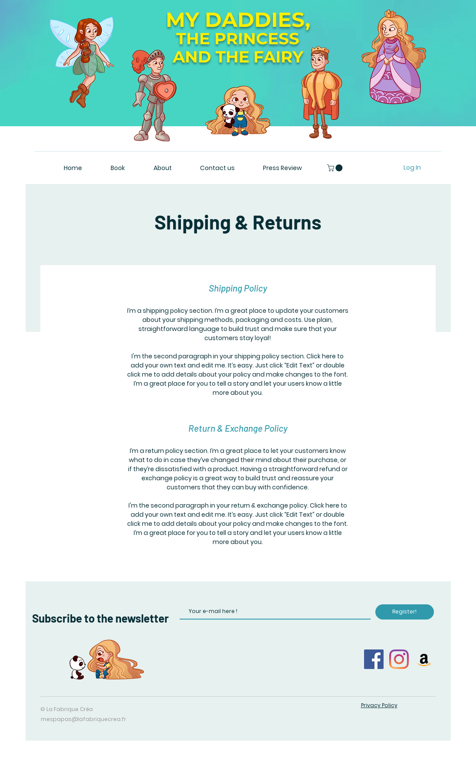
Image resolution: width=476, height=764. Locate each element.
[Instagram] (399, 659)
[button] (335, 167)
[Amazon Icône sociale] (424, 659)
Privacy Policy (379, 705)
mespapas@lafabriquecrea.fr (83, 719)
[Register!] (404, 612)
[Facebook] (374, 659)
